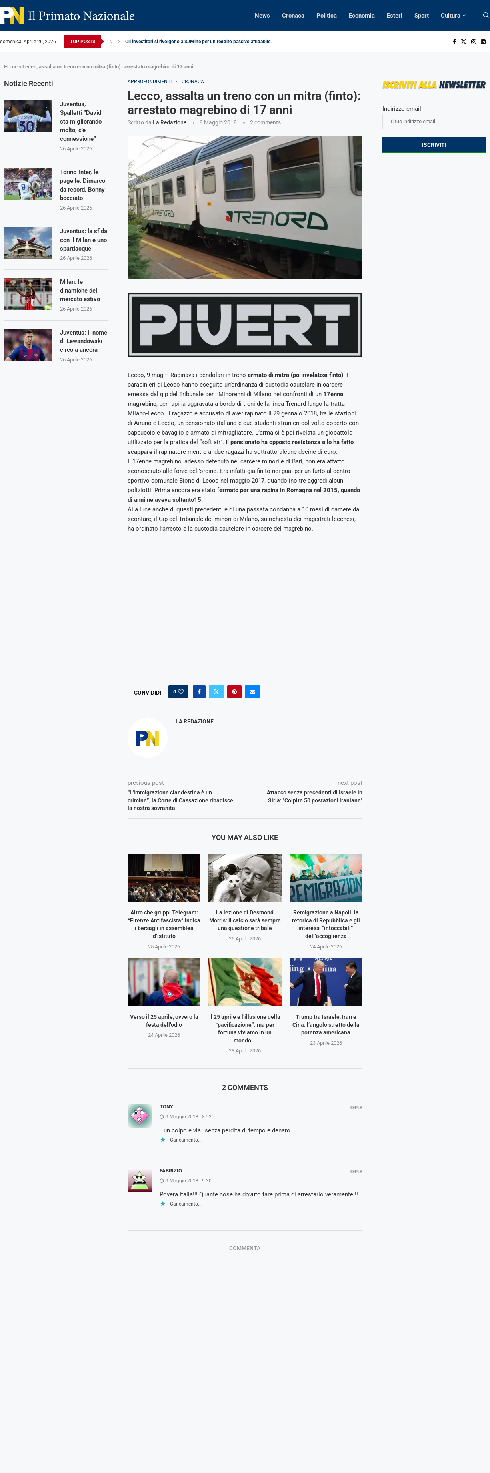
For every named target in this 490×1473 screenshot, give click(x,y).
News (262, 15)
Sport (421, 15)
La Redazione (169, 122)
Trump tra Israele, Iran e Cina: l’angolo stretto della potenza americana (326, 1025)
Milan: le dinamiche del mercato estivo (81, 312)
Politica (326, 15)
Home (11, 67)
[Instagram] (473, 41)
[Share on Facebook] (199, 691)
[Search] (486, 15)
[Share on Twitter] (216, 691)
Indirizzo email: (434, 117)
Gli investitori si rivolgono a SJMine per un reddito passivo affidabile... (199, 41)
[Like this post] (181, 691)
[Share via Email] (252, 691)
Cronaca (293, 15)
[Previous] (111, 41)
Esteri (394, 15)
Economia (362, 15)
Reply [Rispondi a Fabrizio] (356, 1172)
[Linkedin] (483, 41)
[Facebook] (454, 41)
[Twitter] (463, 41)
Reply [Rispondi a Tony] (356, 1108)
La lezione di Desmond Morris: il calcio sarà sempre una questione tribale (245, 920)
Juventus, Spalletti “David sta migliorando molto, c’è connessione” (82, 122)
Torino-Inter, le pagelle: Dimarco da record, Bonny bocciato (81, 192)
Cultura (450, 15)
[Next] (119, 41)
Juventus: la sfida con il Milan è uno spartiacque (77, 256)
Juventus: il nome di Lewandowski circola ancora (80, 368)
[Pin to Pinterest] (234, 691)
